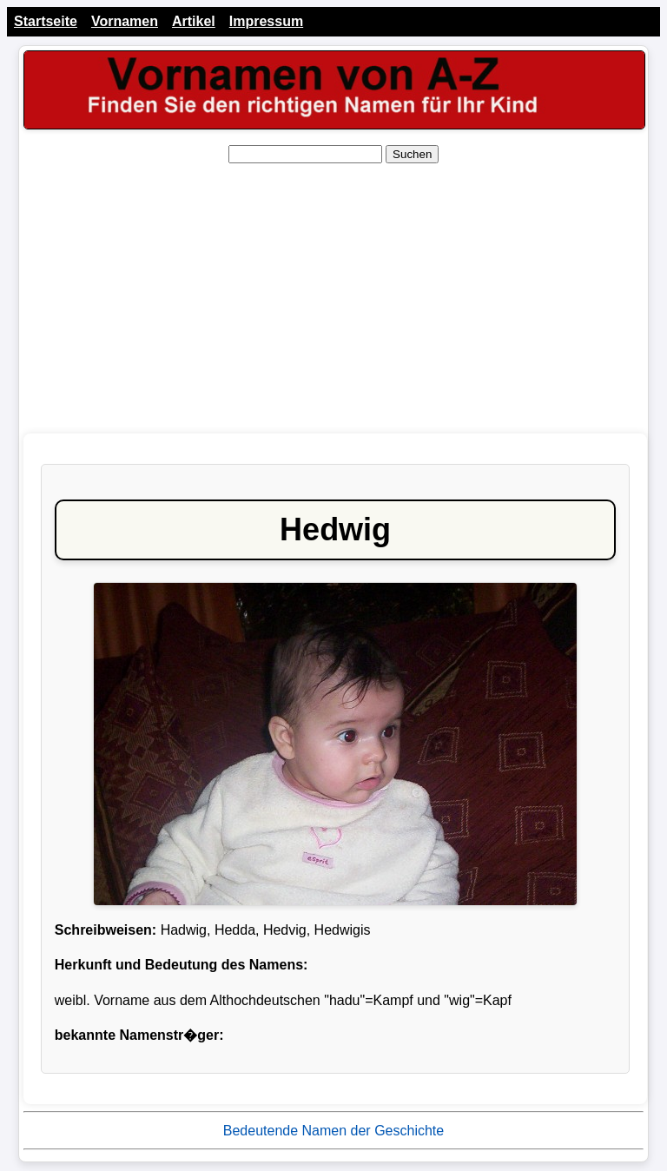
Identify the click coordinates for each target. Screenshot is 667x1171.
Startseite (45, 21)
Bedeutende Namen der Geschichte (333, 1130)
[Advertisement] (333, 298)
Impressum (266, 21)
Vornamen (124, 21)
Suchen (412, 154)
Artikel (193, 21)
